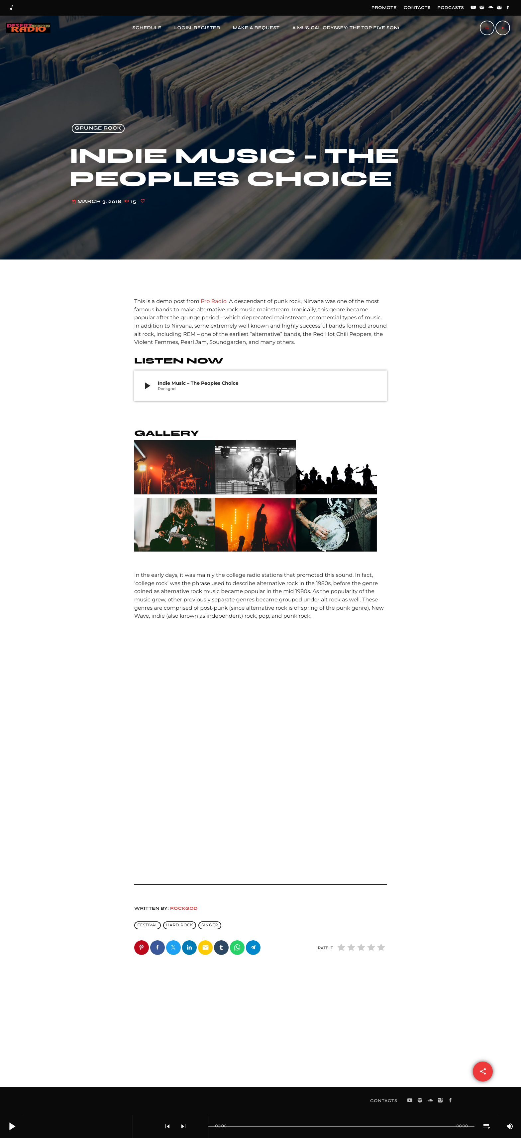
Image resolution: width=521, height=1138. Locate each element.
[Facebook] (508, 8)
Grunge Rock (98, 129)
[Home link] (28, 28)
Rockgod (184, 908)
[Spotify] (482, 8)
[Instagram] (499, 8)
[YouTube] (473, 8)
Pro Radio (213, 301)
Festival (147, 925)
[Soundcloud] (490, 8)
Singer (209, 925)
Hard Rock (179, 925)
